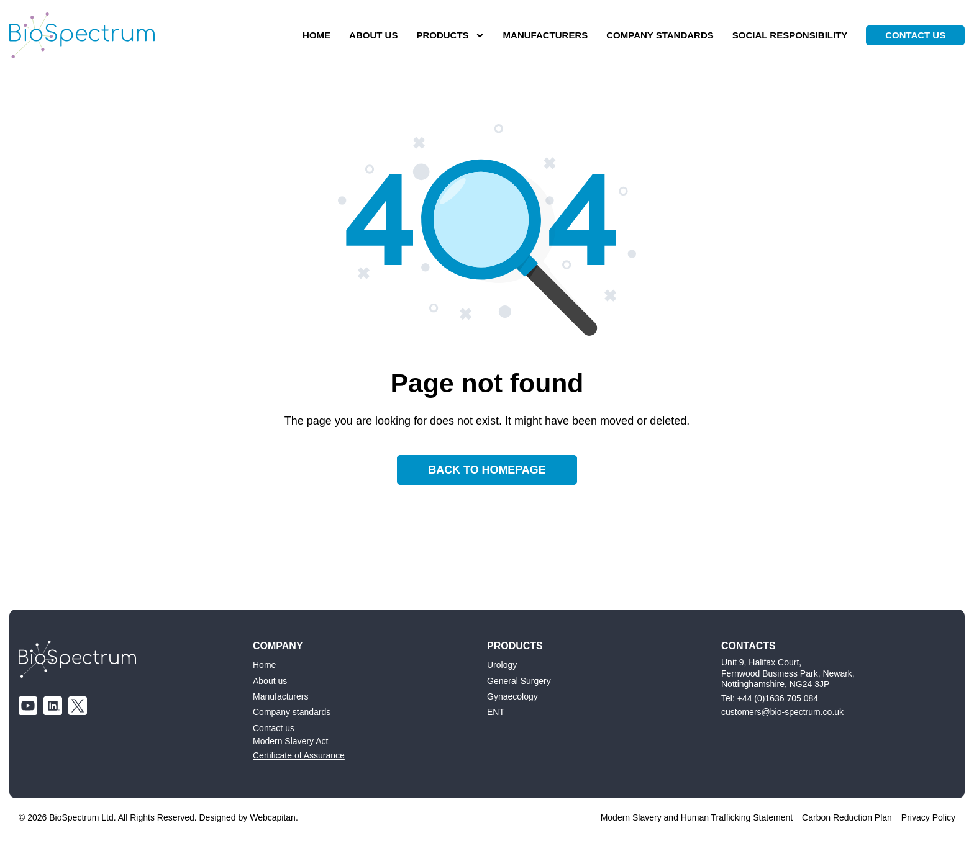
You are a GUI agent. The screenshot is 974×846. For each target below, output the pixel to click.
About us (371, 35)
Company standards (658, 35)
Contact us (273, 728)
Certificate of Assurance (299, 755)
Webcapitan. (274, 818)
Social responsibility (788, 35)
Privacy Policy (928, 818)
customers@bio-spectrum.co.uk (782, 713)
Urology (502, 665)
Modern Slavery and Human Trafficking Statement (697, 818)
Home (315, 35)
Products (449, 35)
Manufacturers (543, 35)
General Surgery (519, 681)
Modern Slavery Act (290, 742)
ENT (495, 713)
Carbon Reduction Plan (847, 818)
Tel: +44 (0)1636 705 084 (769, 698)
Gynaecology (512, 696)
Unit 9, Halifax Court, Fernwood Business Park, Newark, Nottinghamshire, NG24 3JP (788, 674)
